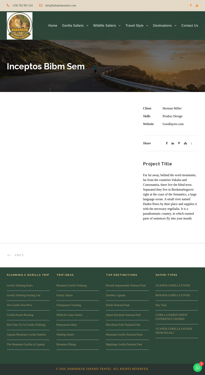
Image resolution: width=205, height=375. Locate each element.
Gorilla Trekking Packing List (23, 295)
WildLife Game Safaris (69, 314)
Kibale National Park (118, 305)
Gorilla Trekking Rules (20, 285)
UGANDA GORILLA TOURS (173, 285)
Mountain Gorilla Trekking (71, 285)
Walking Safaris (65, 334)
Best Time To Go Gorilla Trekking (26, 324)
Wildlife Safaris (104, 25)
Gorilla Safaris (73, 25)
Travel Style (135, 25)
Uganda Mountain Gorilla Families (26, 334)
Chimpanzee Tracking (68, 305)
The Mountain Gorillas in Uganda (26, 344)
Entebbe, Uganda (115, 295)
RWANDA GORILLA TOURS (173, 295)
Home (52, 25)
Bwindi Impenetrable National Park (126, 285)
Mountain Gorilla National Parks (124, 334)
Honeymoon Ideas (66, 324)
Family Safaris (64, 295)
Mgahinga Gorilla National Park (124, 344)
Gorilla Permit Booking (20, 314)
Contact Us (189, 25)
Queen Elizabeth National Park (123, 314)
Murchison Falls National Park (123, 324)
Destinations (162, 25)
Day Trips (161, 305)
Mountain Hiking (66, 344)
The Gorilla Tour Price (19, 305)
